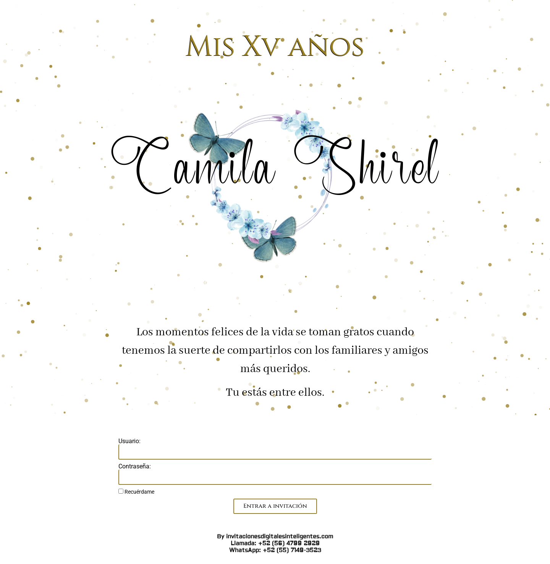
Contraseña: (134, 466)
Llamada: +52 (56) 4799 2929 (275, 260)
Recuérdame (136, 492)
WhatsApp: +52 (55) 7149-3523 (275, 267)
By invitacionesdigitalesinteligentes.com (275, 253)
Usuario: (129, 441)
